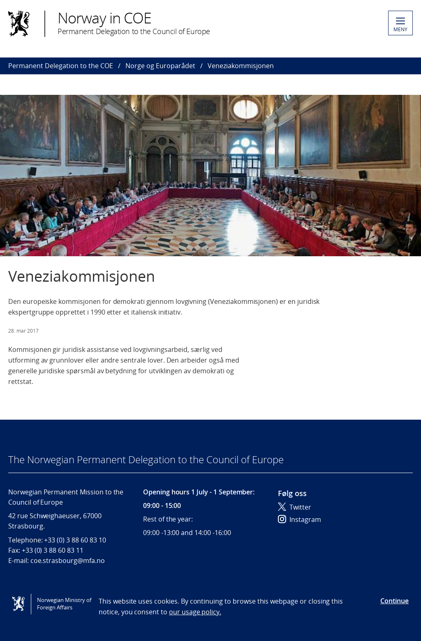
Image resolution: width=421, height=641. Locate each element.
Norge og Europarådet (160, 65)
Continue (394, 600)
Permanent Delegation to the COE (60, 65)
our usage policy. (195, 611)
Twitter (294, 507)
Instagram (299, 519)
